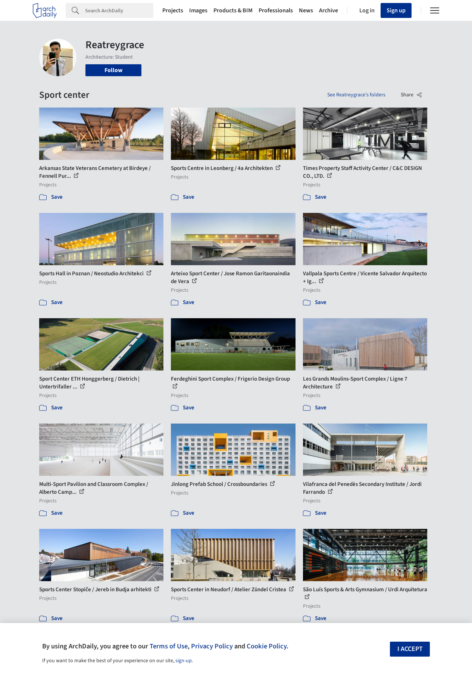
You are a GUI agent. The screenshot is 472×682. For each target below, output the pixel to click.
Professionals (276, 10)
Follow (113, 70)
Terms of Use (169, 646)
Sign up (396, 10)
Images (198, 10)
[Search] (119, 10)
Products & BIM (233, 10)
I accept (410, 649)
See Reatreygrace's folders (356, 94)
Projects (172, 10)
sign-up (183, 660)
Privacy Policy (212, 646)
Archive (328, 10)
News (306, 10)
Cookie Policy (267, 646)
